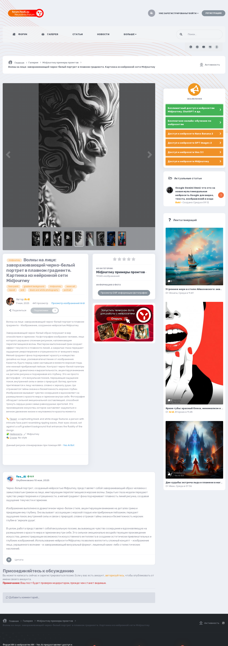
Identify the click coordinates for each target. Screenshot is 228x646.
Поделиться (17, 310)
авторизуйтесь (114, 575)
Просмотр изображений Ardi (68, 303)
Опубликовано (32, 480)
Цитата (19, 559)
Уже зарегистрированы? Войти (179, 13)
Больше (130, 34)
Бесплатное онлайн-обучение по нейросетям (189, 123)
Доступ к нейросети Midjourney (188, 161)
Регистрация (214, 13)
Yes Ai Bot (68, 445)
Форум (22, 34)
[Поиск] (192, 34)
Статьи (77, 34)
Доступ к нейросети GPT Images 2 (190, 142)
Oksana (173, 293)
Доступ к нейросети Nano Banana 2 (190, 133)
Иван (172, 486)
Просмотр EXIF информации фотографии (124, 292)
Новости (103, 34)
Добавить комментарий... (22, 597)
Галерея (52, 34)
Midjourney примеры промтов (120, 272)
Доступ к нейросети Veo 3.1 (185, 152)
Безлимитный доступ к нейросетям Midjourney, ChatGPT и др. (191, 110)
